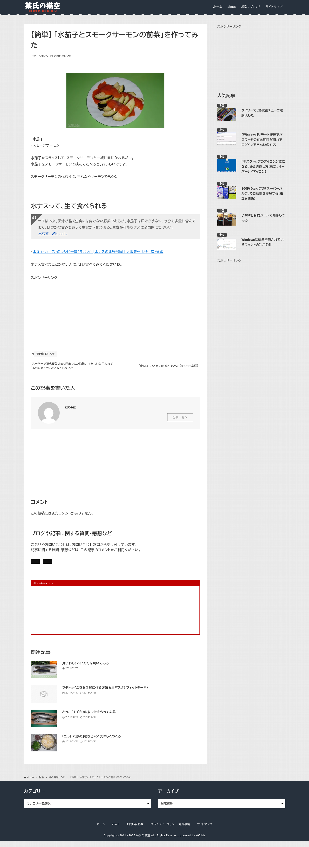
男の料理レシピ (62, 55)
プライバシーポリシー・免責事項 (170, 830)
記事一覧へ (180, 419)
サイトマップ (204, 830)
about (116, 830)
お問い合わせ (90, 565)
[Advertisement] (63, 308)
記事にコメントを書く (51, 565)
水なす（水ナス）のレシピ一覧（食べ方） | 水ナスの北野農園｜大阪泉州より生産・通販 (98, 252)
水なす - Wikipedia (53, 234)
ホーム (101, 830)
